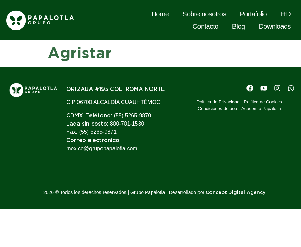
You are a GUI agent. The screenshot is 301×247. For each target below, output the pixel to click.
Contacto (205, 26)
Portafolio (253, 14)
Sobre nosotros (204, 14)
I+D (285, 14)
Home (160, 14)
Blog (238, 26)
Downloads (274, 26)
